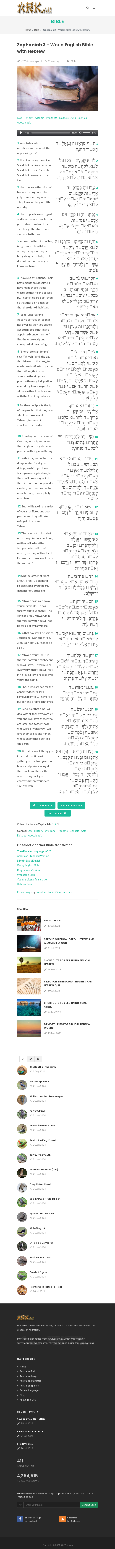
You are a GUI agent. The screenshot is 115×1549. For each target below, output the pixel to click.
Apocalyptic (24, 122)
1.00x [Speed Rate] (94, 133)
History (28, 117)
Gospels (64, 117)
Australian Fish (27, 1371)
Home (28, 30)
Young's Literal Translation (32, 879)
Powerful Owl (37, 1111)
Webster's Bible (26, 874)
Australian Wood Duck (42, 1125)
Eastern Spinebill (39, 1081)
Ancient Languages (30, 1390)
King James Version (28, 870)
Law (19, 117)
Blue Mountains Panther (30, 1431)
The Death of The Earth (43, 1067)
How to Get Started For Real (46, 1286)
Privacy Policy (25, 1443)
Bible (57, 21)
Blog (22, 1395)
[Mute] (80, 132)
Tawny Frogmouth (40, 1154)
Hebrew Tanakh (26, 884)
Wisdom (39, 117)
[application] (57, 133)
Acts (73, 117)
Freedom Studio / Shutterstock (54, 892)
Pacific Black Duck (40, 1257)
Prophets (51, 117)
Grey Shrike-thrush (40, 1184)
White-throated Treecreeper (46, 1096)
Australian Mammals (30, 1380)
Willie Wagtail (37, 1228)
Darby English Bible (28, 865)
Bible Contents (71, 805)
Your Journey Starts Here (31, 1419)
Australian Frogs (28, 1376)
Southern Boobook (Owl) (44, 1169)
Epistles (82, 117)
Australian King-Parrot (43, 1140)
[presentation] (23, 1059)
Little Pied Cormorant (42, 1242)
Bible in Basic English (29, 860)
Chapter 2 (42, 805)
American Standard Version (33, 856)
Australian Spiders (29, 1385)
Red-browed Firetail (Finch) (45, 1198)
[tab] (23, 1059)
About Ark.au (53, 920)
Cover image (24, 892)
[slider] (50, 132)
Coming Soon (89, 1504)
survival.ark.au (55, 1338)
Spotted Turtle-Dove (42, 1213)
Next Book (57, 813)
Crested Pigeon (38, 1272)
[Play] (21, 132)
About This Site (28, 1399)
